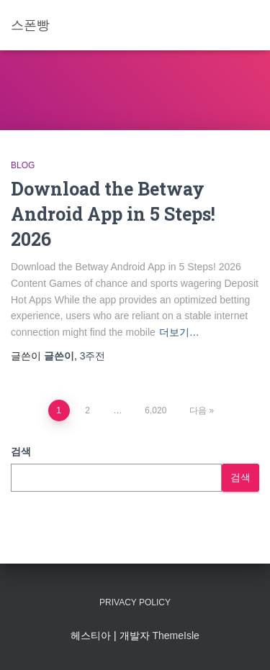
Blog (23, 165)
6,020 (155, 410)
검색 (21, 451)
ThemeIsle (175, 635)
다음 (198, 410)
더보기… (179, 332)
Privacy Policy (135, 602)
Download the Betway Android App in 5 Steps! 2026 (113, 214)
